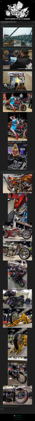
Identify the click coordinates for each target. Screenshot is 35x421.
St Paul (18, 409)
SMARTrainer (23, 48)
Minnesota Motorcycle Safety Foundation (9, 48)
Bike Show (8, 409)
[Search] (33, 1)
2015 (5, 409)
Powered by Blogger (17, 415)
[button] (33, 22)
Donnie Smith (14, 409)
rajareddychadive (19, 417)
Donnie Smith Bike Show (7, 25)
